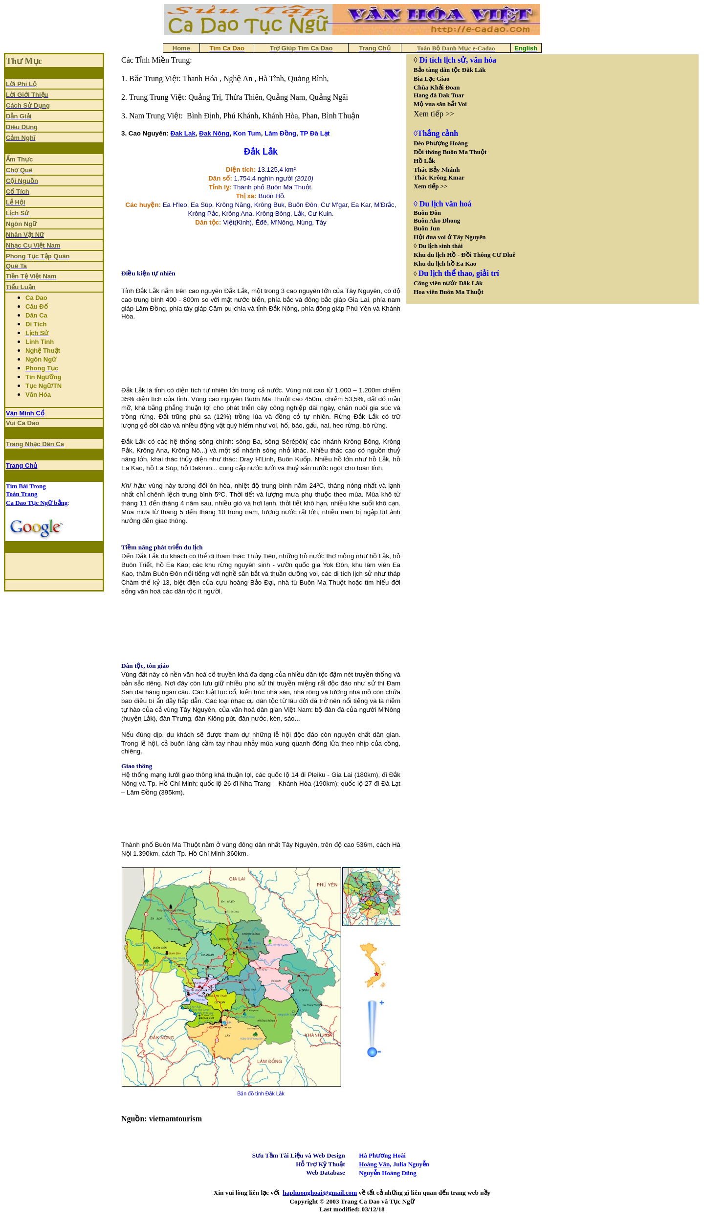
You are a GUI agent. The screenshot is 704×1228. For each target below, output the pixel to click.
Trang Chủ (21, 465)
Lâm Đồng (280, 133)
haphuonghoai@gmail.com (320, 1192)
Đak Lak (183, 133)
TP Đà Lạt (315, 133)
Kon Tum (247, 133)
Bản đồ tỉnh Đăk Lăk (261, 1093)
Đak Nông (214, 133)
